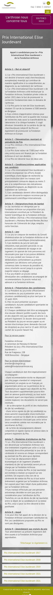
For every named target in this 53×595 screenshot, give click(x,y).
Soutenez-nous (41, 19)
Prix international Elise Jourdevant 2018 (22, 559)
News (39, 7)
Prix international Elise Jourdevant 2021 (22, 573)
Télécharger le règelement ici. (34, 543)
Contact (47, 7)
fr (48, 3)
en (44, 3)
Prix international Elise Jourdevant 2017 (22, 552)
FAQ (32, 7)
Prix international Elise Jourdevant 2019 (22, 566)
